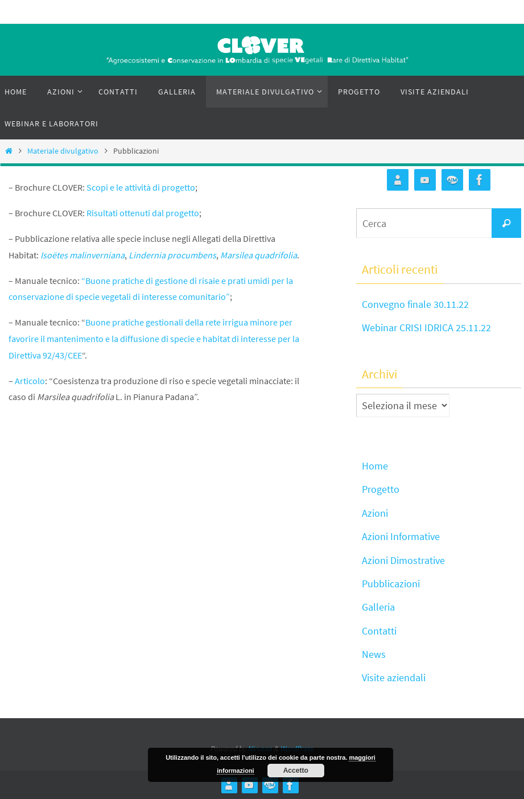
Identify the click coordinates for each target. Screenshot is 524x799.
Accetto (295, 771)
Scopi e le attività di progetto (140, 187)
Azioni (375, 513)
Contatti (379, 630)
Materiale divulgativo (62, 151)
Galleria (378, 606)
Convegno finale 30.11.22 (415, 304)
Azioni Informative (401, 536)
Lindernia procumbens (172, 255)
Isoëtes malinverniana (82, 255)
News (374, 654)
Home (375, 465)
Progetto (380, 489)
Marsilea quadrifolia (258, 255)
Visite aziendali (394, 677)
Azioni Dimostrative (403, 560)
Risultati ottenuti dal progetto (142, 213)
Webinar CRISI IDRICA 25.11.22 (426, 327)
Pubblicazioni (391, 583)
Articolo (30, 380)
